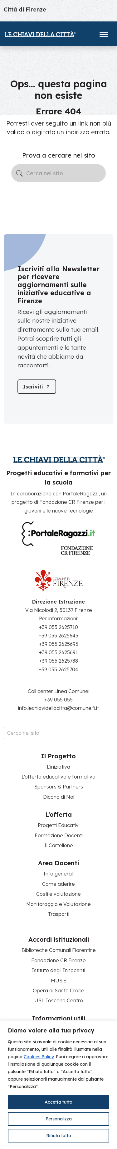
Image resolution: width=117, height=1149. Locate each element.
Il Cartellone (58, 845)
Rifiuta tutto (58, 1135)
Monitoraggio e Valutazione (58, 904)
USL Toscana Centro (58, 1000)
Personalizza (59, 1119)
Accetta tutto (58, 1102)
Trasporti (58, 914)
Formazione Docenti (59, 835)
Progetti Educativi (59, 825)
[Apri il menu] (104, 33)
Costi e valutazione (58, 894)
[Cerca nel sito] (58, 173)
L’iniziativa (58, 767)
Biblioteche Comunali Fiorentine (59, 950)
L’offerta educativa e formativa (58, 777)
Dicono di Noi (58, 797)
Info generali (58, 874)
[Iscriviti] (36, 386)
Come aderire (58, 884)
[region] (58, 1084)
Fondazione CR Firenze (58, 960)
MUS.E (58, 980)
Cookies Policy (39, 1056)
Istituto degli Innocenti (58, 970)
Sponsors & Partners (58, 787)
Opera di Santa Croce (58, 990)
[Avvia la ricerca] (19, 173)
